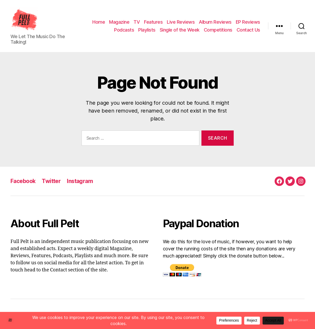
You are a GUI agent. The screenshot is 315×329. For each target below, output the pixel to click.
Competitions (218, 30)
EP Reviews (248, 22)
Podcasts (124, 30)
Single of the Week (180, 30)
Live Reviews (181, 22)
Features (153, 22)
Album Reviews (215, 22)
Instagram (80, 181)
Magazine (119, 22)
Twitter (51, 181)
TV (137, 22)
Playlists (147, 30)
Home (98, 22)
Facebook (22, 181)
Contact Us (248, 30)
